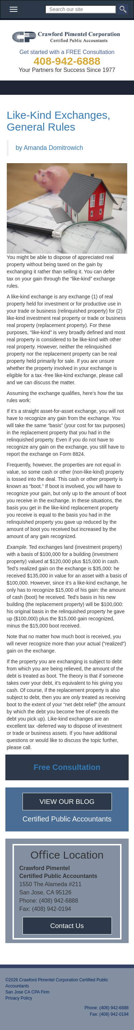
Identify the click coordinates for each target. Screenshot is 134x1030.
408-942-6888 (67, 61)
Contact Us (67, 925)
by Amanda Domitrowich (49, 147)
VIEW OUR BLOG (66, 801)
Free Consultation (67, 767)
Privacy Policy (18, 998)
